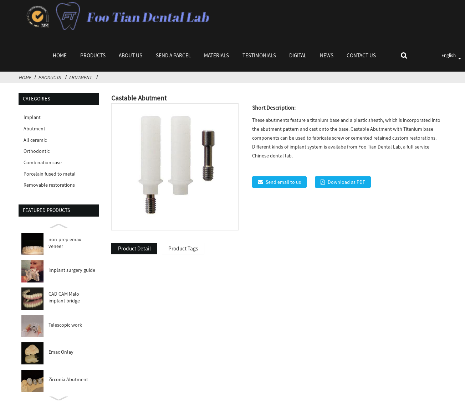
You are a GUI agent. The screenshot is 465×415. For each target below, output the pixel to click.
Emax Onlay (60, 352)
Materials (216, 55)
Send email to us (283, 182)
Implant (32, 117)
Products (93, 55)
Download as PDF (346, 182)
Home (60, 55)
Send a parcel (173, 55)
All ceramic (35, 140)
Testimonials (259, 55)
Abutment (80, 77)
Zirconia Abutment (68, 379)
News (326, 55)
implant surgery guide (71, 270)
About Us (130, 55)
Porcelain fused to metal (50, 174)
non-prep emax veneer (64, 242)
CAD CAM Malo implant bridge (64, 297)
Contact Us (361, 55)
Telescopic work (65, 325)
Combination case (43, 162)
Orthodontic (37, 151)
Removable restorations (49, 185)
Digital (297, 55)
